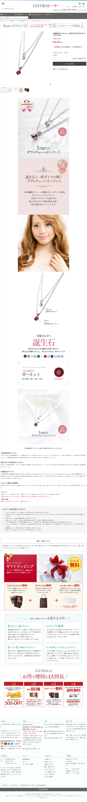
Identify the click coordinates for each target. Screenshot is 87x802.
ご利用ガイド (19, 14)
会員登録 (75, 6)
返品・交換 (69, 721)
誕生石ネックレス (15, 20)
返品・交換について (49, 767)
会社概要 (68, 756)
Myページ (48, 14)
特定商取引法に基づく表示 (27, 785)
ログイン (69, 6)
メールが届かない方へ (50, 772)
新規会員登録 (26, 759)
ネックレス (7, 20)
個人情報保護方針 (41, 785)
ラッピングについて (35, 14)
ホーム (3, 14)
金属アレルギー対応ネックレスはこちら (16, 530)
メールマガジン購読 (27, 764)
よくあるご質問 (48, 777)
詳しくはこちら (15, 548)
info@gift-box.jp (10, 759)
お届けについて (48, 762)
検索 (29, 17)
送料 (46, 721)
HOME (1, 20)
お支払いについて (49, 764)
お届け (24, 721)
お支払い (3, 721)
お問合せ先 (4, 756)
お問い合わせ (82, 6)
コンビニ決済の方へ (49, 774)
